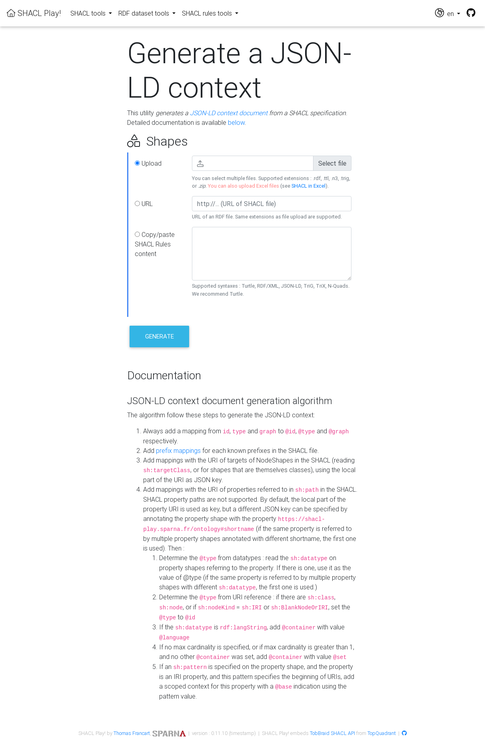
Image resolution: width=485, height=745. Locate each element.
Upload (148, 163)
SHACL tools (88, 13)
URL (144, 204)
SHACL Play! (33, 13)
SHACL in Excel (308, 185)
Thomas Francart (132, 733)
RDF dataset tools (144, 13)
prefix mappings (178, 451)
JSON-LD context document (228, 113)
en (445, 13)
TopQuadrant (381, 733)
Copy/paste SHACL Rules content (155, 244)
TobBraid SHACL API (332, 733)
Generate (159, 336)
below (236, 122)
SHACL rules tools (208, 13)
